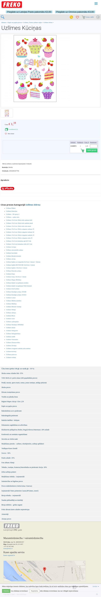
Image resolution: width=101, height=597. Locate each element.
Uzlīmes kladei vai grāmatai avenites (17, 283)
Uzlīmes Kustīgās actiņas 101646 (16, 292)
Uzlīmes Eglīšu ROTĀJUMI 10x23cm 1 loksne (20, 265)
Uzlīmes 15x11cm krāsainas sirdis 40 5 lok (19, 244)
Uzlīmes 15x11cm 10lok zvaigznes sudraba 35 (20, 235)
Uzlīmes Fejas (10, 274)
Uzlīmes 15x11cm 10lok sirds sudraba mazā (19, 223)
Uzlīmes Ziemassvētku (13, 342)
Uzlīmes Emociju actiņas (13, 271)
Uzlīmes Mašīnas (11, 304)
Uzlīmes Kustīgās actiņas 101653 (16, 295)
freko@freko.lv (8, 548)
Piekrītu (6, 591)
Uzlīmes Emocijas (11, 211)
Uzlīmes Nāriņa (11, 309)
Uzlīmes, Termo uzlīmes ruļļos (32, 22)
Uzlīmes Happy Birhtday (13, 280)
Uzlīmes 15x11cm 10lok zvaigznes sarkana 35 (20, 229)
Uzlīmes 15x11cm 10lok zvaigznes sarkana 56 (20, 232)
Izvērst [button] (96, 586)
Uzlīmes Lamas (11, 297)
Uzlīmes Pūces (10, 316)
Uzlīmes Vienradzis (12, 339)
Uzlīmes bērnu (48, 22)
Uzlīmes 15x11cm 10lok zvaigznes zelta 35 (19, 238)
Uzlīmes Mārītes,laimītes (13, 301)
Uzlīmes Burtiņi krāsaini (13, 256)
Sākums (3, 22)
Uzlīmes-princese (11, 354)
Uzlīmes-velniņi (11, 357)
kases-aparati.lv (9, 555)
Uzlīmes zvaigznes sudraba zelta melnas (18, 348)
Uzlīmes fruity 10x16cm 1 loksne (16, 277)
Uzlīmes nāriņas (11, 312)
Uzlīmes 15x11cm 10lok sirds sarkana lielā (19, 220)
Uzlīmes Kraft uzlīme (12, 289)
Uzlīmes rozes (10, 318)
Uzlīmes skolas (10, 327)
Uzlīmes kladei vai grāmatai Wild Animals (19, 286)
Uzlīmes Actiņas (11, 247)
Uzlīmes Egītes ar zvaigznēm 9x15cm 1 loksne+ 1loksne (23, 262)
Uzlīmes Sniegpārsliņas (13, 333)
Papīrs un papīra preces (15, 22)
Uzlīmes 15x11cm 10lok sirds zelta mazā (18, 226)
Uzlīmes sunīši (10, 336)
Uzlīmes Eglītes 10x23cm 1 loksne (16, 268)
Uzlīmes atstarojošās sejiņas (14, 250)
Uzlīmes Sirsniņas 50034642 (15, 324)
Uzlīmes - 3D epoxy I (12, 214)
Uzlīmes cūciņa (10, 259)
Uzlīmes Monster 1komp (13, 306)
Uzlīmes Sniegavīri (12, 330)
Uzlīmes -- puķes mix (12, 217)
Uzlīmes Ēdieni (10, 208)
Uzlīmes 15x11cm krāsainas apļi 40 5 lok (18, 241)
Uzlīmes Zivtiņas (11, 345)
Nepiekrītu (34, 591)
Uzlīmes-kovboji (11, 351)
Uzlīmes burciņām (11, 253)
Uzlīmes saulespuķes (12, 321)
